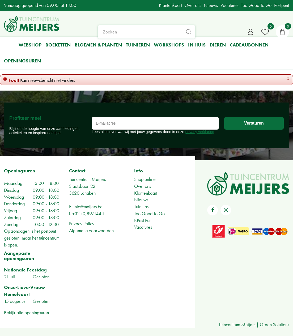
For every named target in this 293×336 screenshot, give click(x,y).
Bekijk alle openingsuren (26, 312)
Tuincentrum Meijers (87, 179)
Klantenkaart (145, 193)
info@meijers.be (88, 206)
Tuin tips (141, 206)
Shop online (145, 179)
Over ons (142, 186)
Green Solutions (274, 324)
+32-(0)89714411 (88, 213)
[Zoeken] (147, 32)
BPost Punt (143, 220)
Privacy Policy (81, 223)
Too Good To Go (149, 213)
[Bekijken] (282, 32)
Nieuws (141, 200)
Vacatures (143, 227)
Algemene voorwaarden (91, 230)
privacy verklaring (199, 132)
